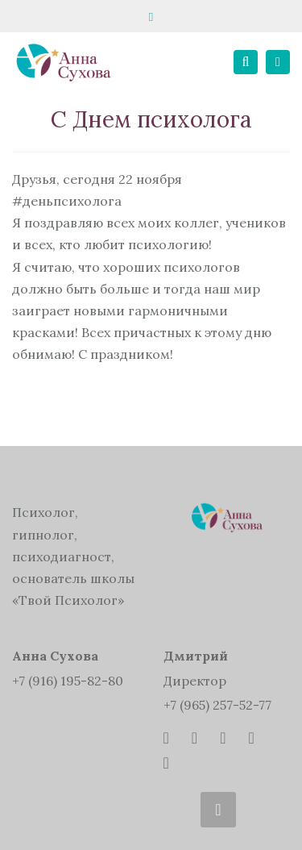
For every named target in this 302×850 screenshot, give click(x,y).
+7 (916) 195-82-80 (67, 681)
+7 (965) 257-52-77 (217, 705)
